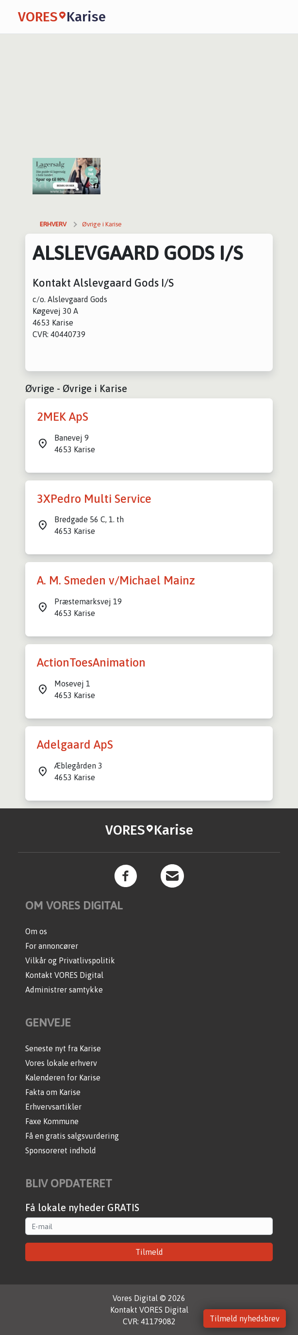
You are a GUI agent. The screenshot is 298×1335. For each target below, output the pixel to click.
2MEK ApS (62, 416)
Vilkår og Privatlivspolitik (70, 960)
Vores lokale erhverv (61, 1063)
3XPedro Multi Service (94, 498)
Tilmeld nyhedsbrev (245, 1318)
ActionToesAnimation (91, 662)
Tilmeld (149, 1252)
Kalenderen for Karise (62, 1077)
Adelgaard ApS (75, 744)
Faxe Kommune (52, 1121)
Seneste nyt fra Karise (63, 1048)
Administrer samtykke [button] (64, 989)
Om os (36, 931)
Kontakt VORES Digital (64, 975)
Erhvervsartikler (53, 1106)
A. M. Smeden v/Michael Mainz (116, 580)
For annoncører (51, 945)
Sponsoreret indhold (60, 1150)
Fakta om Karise (53, 1092)
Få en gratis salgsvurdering (72, 1135)
